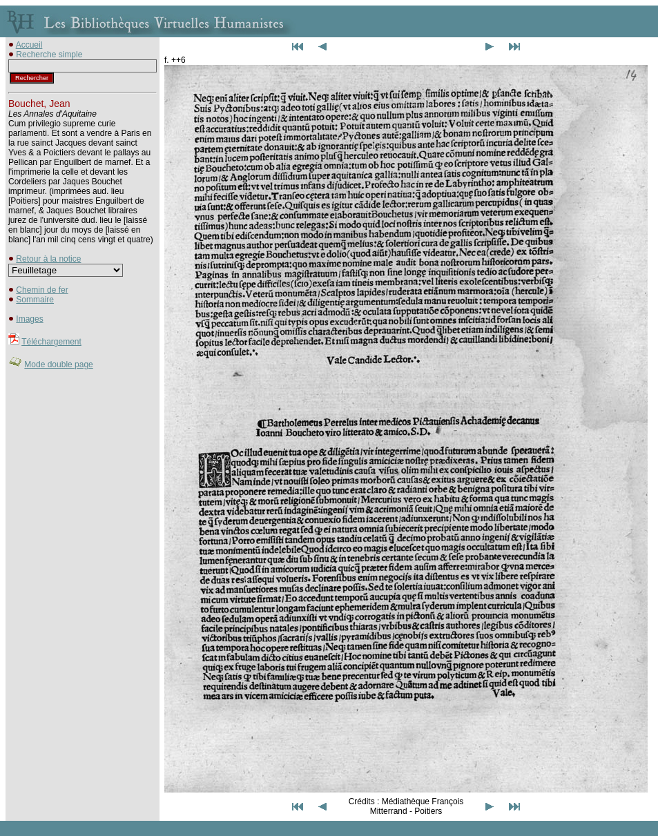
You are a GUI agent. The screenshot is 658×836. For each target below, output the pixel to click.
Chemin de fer (42, 290)
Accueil (29, 45)
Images (29, 319)
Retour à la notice (48, 259)
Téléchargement (51, 342)
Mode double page (58, 364)
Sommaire (35, 299)
